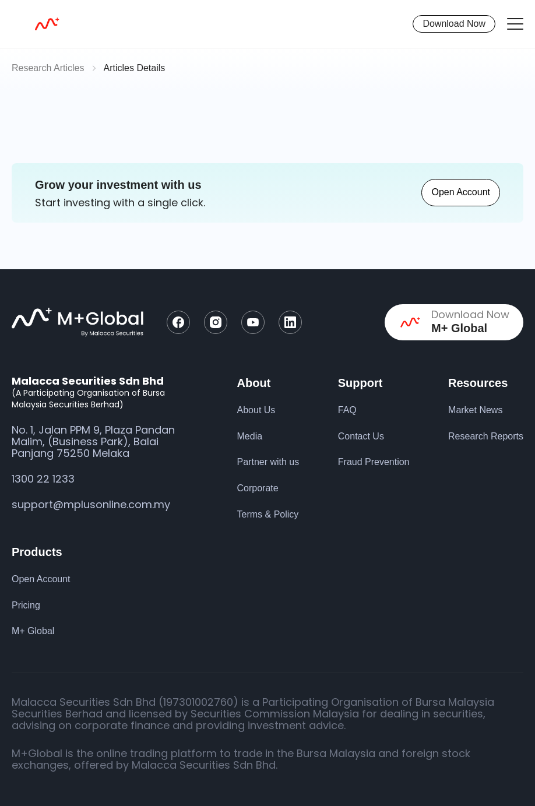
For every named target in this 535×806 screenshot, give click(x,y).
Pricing (26, 605)
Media (250, 436)
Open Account (460, 192)
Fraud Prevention (374, 462)
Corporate (258, 488)
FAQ (347, 410)
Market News (475, 410)
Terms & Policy (268, 514)
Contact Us (361, 436)
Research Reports (485, 436)
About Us (256, 410)
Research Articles (48, 68)
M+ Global (33, 631)
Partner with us (268, 462)
